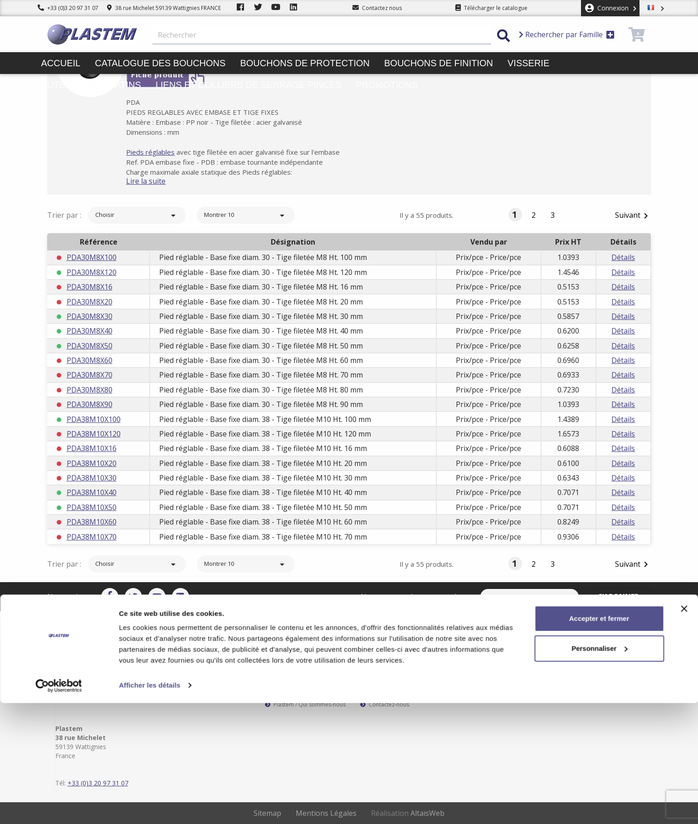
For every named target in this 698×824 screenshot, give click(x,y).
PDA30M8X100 (92, 257)
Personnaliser (599, 769)
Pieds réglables (163, 152)
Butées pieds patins (91, 85)
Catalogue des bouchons (160, 63)
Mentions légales (386, 683)
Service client (286, 675)
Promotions (387, 85)
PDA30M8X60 (89, 360)
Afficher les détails (149, 806)
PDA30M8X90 (89, 404)
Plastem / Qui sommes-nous (305, 704)
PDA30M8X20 (89, 302)
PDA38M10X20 (92, 463)
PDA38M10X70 (92, 537)
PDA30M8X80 (89, 390)
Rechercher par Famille (567, 34)
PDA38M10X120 (94, 434)
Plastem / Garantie (293, 690)
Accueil (61, 63)
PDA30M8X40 (89, 331)
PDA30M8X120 (92, 272)
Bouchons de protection (305, 63)
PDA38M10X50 (92, 507)
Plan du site (379, 697)
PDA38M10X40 (92, 492)
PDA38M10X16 (92, 448)
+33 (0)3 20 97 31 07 (68, 8)
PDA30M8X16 (89, 287)
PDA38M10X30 (92, 478)
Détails (623, 257)
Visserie (528, 63)
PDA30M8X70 (89, 375)
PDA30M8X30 (89, 316)
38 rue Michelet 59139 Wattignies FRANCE (164, 8)
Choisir (137, 215)
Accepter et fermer (599, 739)
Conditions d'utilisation (394, 690)
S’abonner (624, 597)
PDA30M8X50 (89, 346)
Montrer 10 (246, 215)
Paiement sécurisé (292, 683)
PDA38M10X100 (94, 419)
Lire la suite (158, 181)
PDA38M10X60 (92, 522)
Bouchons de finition (438, 63)
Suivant (633, 215)
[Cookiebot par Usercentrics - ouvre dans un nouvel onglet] (58, 806)
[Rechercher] (321, 35)
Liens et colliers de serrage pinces (249, 85)
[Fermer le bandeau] (684, 729)
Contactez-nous (384, 704)
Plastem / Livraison (388, 675)
